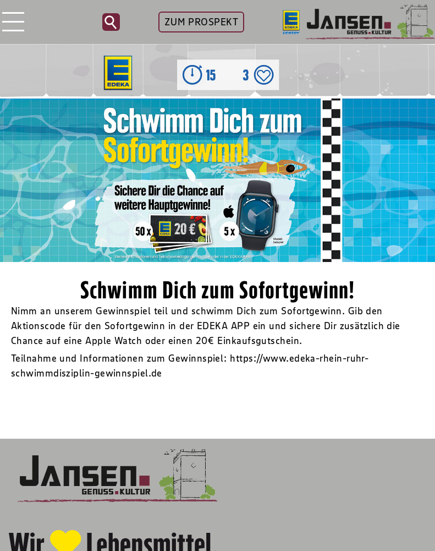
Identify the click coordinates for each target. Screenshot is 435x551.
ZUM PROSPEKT (201, 22)
